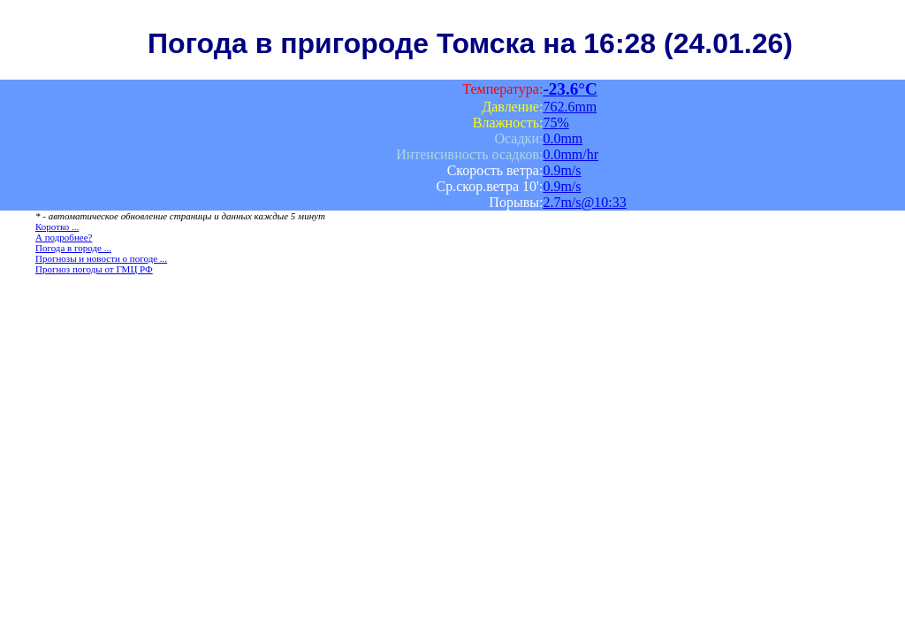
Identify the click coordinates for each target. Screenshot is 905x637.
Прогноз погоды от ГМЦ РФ (94, 269)
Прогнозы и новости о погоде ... (101, 258)
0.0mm (562, 138)
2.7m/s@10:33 (584, 202)
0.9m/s (562, 170)
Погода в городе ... (73, 247)
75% (555, 122)
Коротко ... (57, 226)
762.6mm (570, 106)
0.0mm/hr (570, 154)
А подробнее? (64, 237)
